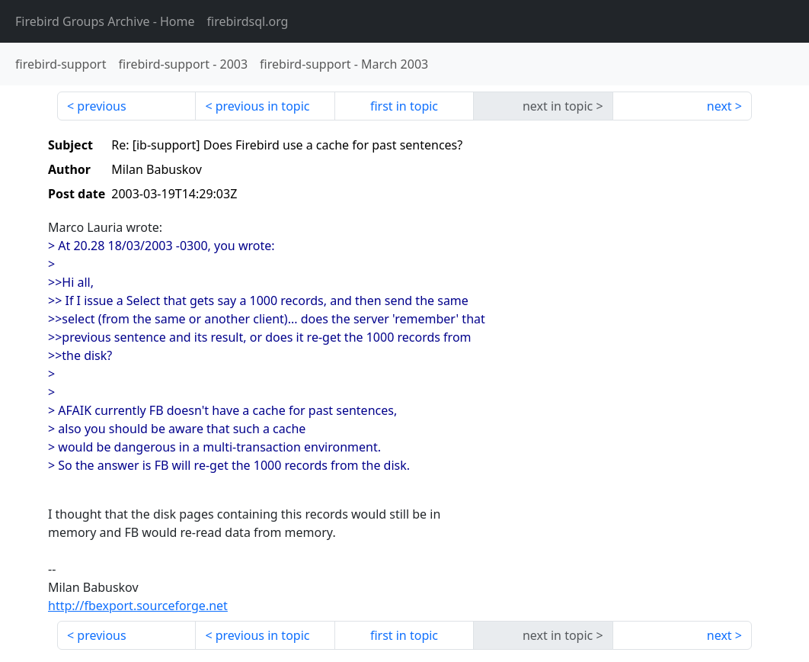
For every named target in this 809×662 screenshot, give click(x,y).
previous (101, 106)
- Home (105, 21)
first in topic (404, 106)
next (719, 106)
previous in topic (263, 106)
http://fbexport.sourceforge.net (138, 605)
